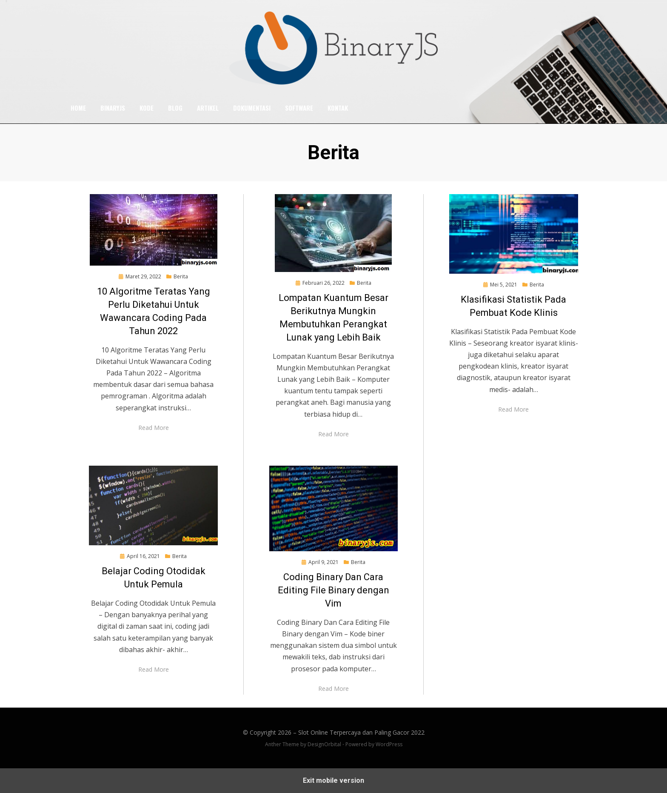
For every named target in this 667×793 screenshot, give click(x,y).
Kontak (338, 107)
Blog (175, 107)
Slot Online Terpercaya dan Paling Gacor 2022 (361, 732)
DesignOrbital (324, 744)
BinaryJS (112, 107)
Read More (153, 427)
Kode (147, 107)
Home (78, 107)
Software (299, 107)
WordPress (389, 744)
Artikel (208, 107)
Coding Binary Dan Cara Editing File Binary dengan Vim (333, 590)
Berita (181, 276)
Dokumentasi (252, 107)
